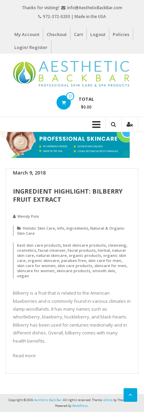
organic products (85, 255)
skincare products (73, 270)
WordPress (80, 405)
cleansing (117, 245)
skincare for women (35, 270)
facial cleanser (52, 250)
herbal (104, 250)
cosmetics (26, 250)
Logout (98, 34)
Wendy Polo (28, 216)
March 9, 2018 (29, 172)
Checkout (57, 34)
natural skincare (51, 255)
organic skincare (43, 260)
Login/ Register (31, 47)
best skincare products (84, 245)
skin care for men (104, 260)
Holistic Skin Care (39, 228)
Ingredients (77, 228)
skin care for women (36, 265)
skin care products (75, 265)
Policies (121, 34)
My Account (26, 34)
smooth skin (103, 270)
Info (60, 228)
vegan (23, 275)
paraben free (73, 260)
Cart (78, 34)
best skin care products (39, 245)
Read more (24, 355)
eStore (108, 400)
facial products (82, 250)
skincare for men (110, 265)
